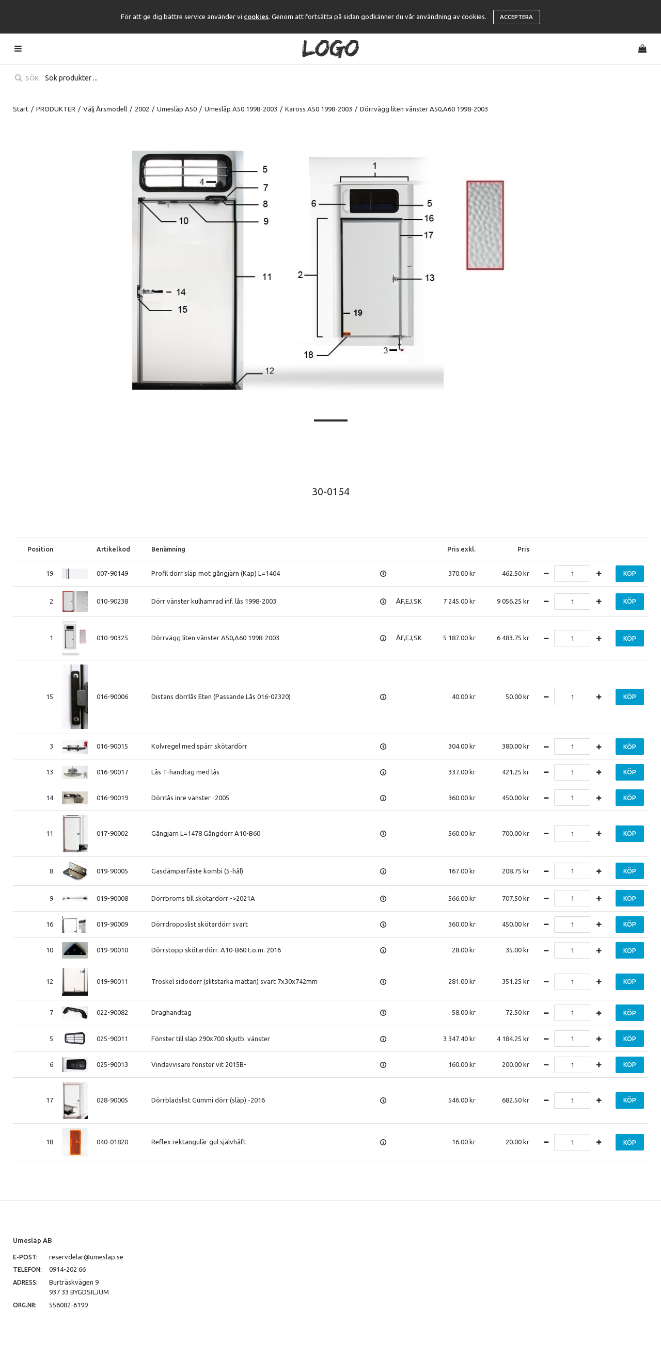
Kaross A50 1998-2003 (318, 108)
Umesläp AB (32, 1240)
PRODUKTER (55, 108)
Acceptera (516, 17)
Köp (629, 573)
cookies (256, 16)
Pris (523, 549)
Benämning (168, 549)
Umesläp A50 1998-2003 (240, 108)
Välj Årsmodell (105, 108)
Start (20, 108)
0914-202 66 (67, 1269)
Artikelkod (113, 549)
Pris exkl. (461, 549)
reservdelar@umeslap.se (86, 1256)
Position (40, 549)
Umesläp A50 (177, 108)
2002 (142, 108)
